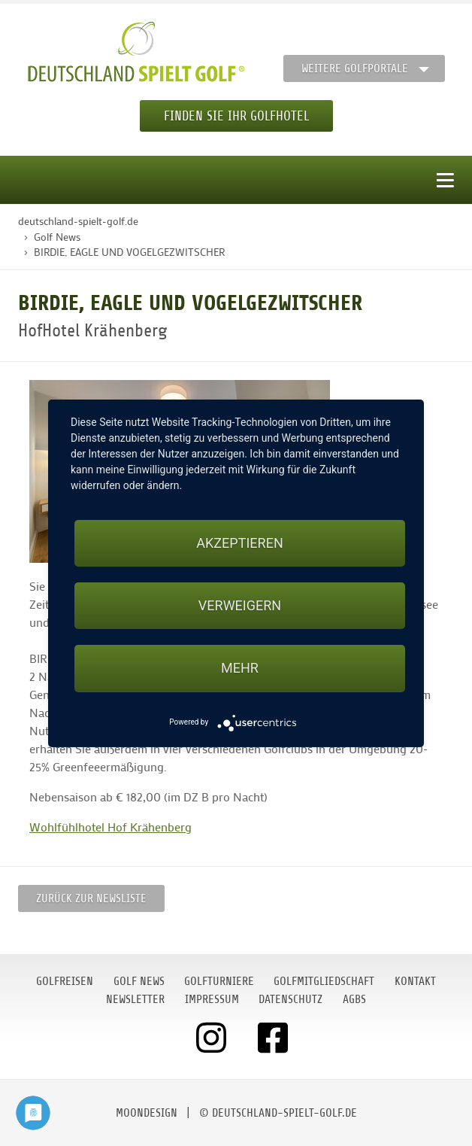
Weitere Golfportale (354, 68)
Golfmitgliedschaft (324, 981)
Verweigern (239, 605)
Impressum (212, 999)
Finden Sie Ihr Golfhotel (236, 115)
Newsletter (135, 999)
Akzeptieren (239, 543)
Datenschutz (290, 999)
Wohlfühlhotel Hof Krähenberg (110, 826)
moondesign (146, 1113)
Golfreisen (64, 981)
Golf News (139, 981)
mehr (240, 668)
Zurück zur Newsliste (91, 898)
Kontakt (415, 981)
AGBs (354, 999)
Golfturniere (219, 981)
